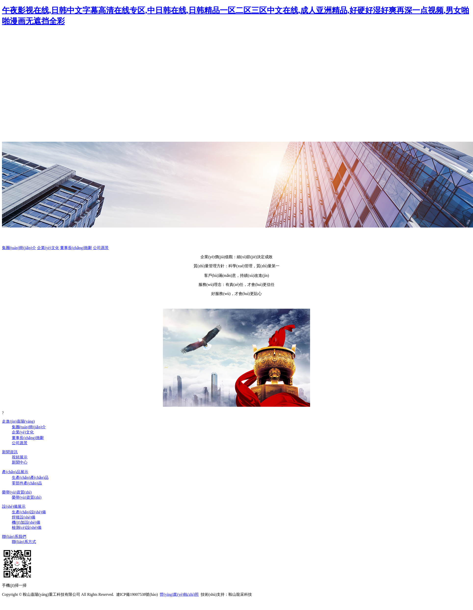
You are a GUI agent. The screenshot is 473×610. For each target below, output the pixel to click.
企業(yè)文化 (48, 248)
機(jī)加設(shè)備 (26, 522)
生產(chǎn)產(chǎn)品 (30, 477)
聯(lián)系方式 (24, 542)
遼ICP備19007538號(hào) (137, 594)
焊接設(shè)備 (23, 517)
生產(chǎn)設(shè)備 (29, 512)
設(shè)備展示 (14, 506)
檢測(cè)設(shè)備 (26, 527)
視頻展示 (19, 457)
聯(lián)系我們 (14, 536)
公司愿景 (101, 248)
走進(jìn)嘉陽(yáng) (18, 421)
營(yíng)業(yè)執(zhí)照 (179, 594)
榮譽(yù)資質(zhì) (17, 492)
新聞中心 (19, 462)
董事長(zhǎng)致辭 (76, 248)
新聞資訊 (10, 452)
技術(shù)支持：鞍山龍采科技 (226, 594)
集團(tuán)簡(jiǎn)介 (19, 248)
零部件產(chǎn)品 (27, 483)
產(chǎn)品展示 (15, 472)
